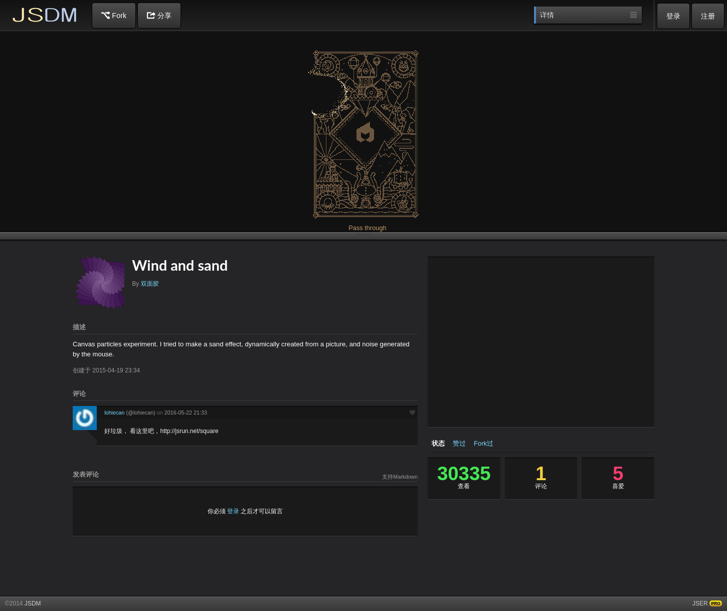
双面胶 (150, 283)
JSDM (45, 15)
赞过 (459, 443)
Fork (113, 15)
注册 (708, 16)
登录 (673, 16)
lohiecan (130, 413)
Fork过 (483, 443)
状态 (438, 443)
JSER (700, 603)
